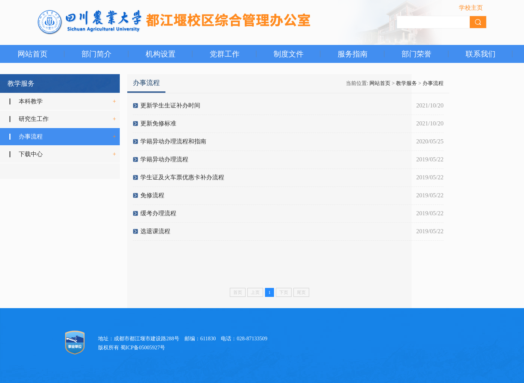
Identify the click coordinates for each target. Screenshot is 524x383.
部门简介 (97, 54)
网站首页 (33, 54)
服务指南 (353, 54)
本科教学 (31, 101)
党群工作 (225, 54)
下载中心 (31, 154)
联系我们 (481, 54)
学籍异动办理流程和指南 (173, 141)
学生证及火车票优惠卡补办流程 (182, 177)
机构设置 (161, 54)
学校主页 (471, 7)
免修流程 (152, 195)
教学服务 (406, 83)
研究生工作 (34, 119)
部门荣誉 (417, 54)
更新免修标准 (158, 123)
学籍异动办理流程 (164, 159)
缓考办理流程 (158, 213)
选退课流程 (155, 231)
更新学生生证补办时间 (170, 105)
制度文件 (289, 54)
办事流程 (31, 136)
